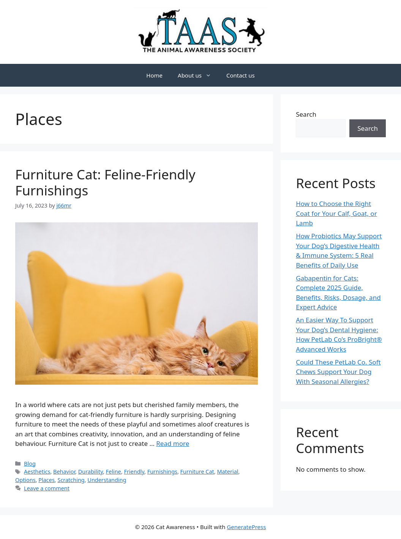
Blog (30, 463)
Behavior (64, 471)
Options (25, 480)
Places (46, 480)
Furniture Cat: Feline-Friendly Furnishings (105, 182)
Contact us (240, 75)
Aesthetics (37, 471)
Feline (113, 471)
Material (227, 471)
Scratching (70, 480)
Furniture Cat (197, 471)
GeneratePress (246, 527)
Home (154, 75)
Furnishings (162, 471)
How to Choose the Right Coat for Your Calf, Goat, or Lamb (336, 213)
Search (306, 114)
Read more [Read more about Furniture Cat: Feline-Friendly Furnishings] (172, 443)
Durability (90, 471)
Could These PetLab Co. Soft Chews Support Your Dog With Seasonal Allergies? (338, 372)
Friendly (134, 471)
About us (198, 75)
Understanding (106, 480)
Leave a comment (46, 488)
